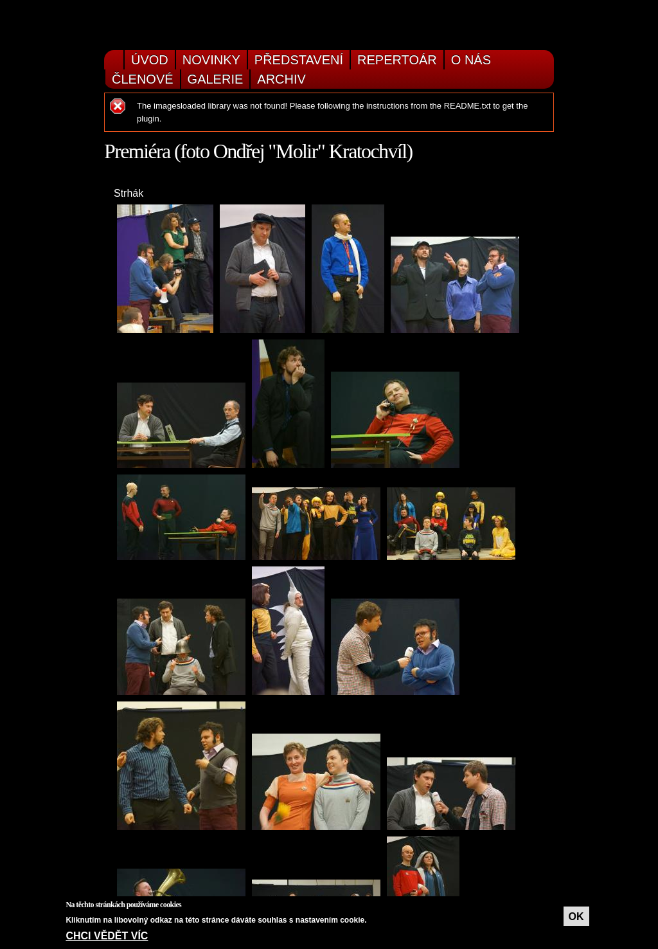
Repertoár (397, 60)
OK (576, 916)
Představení (298, 60)
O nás (471, 60)
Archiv (281, 79)
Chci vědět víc (107, 935)
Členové (142, 79)
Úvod (149, 60)
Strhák (128, 193)
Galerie (216, 79)
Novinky (211, 60)
